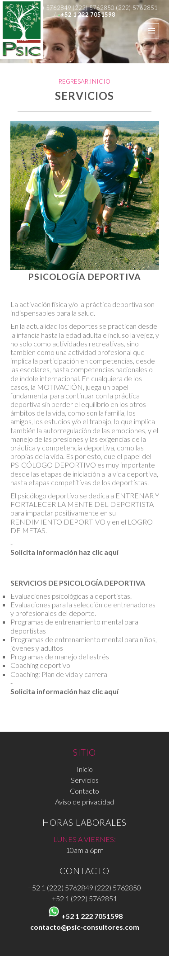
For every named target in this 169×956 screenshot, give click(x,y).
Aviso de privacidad (84, 801)
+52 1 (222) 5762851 (84, 898)
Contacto (84, 790)
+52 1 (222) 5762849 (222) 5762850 (84, 887)
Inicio (85, 769)
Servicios (85, 780)
